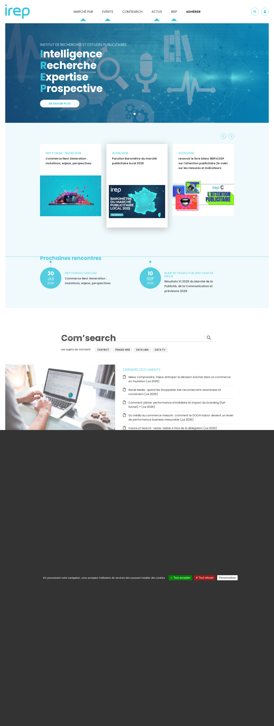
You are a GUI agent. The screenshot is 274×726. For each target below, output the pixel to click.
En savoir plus (60, 106)
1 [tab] (135, 114)
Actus (157, 11)
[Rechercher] (137, 337)
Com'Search (132, 11)
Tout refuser (205, 577)
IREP (174, 11)
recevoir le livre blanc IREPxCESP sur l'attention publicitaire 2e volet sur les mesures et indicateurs (203, 163)
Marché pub (83, 11)
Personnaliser (227, 577)
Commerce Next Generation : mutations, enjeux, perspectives (68, 161)
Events (107, 11)
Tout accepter (180, 577)
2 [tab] (140, 114)
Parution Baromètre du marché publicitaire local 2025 (134, 161)
